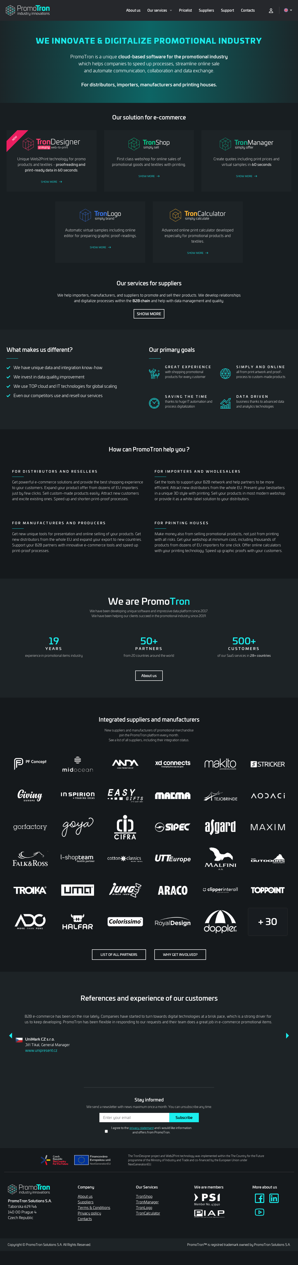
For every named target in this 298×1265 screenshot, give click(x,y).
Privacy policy (89, 1213)
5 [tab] (156, 1061)
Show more (149, 313)
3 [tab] (142, 1061)
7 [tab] (170, 1061)
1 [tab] (128, 1061)
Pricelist (185, 10)
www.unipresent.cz (41, 1050)
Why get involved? (180, 955)
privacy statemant (141, 1128)
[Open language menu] (288, 10)
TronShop (144, 1196)
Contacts (248, 10)
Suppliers (206, 10)
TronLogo (144, 1207)
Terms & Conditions (94, 1207)
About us (133, 10)
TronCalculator (148, 1213)
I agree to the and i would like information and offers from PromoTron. (151, 1130)
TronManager (147, 1202)
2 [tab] (135, 1061)
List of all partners (119, 955)
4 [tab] (149, 1061)
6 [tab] (163, 1061)
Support (227, 10)
